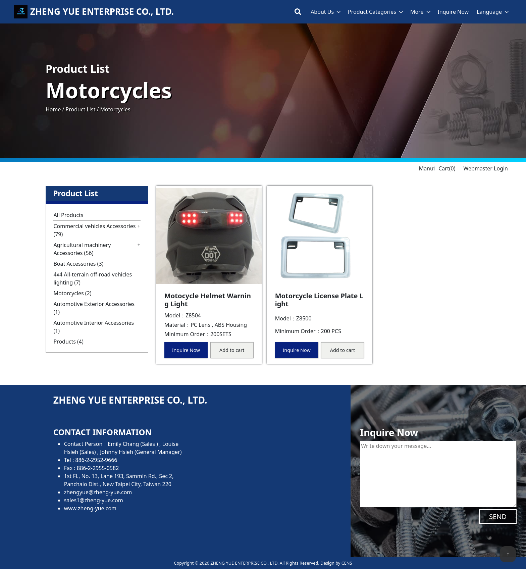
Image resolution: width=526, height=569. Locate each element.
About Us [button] (322, 11)
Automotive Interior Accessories (93, 326)
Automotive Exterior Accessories (94, 308)
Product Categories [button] (372, 11)
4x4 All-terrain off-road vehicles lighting (92, 278)
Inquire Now (453, 11)
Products (68, 341)
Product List (80, 109)
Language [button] (489, 11)
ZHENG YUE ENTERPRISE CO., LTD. (102, 11)
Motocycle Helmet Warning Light (207, 299)
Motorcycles (72, 293)
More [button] (417, 11)
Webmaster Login (485, 168)
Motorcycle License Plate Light (319, 299)
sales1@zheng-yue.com (93, 500)
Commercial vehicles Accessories (94, 230)
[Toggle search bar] (298, 11)
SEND (498, 516)
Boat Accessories (78, 263)
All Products (68, 215)
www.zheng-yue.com (90, 508)
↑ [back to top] (508, 554)
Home (53, 109)
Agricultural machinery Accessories (82, 249)
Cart (446, 168)
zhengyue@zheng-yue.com (98, 492)
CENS (346, 563)
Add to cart (231, 350)
